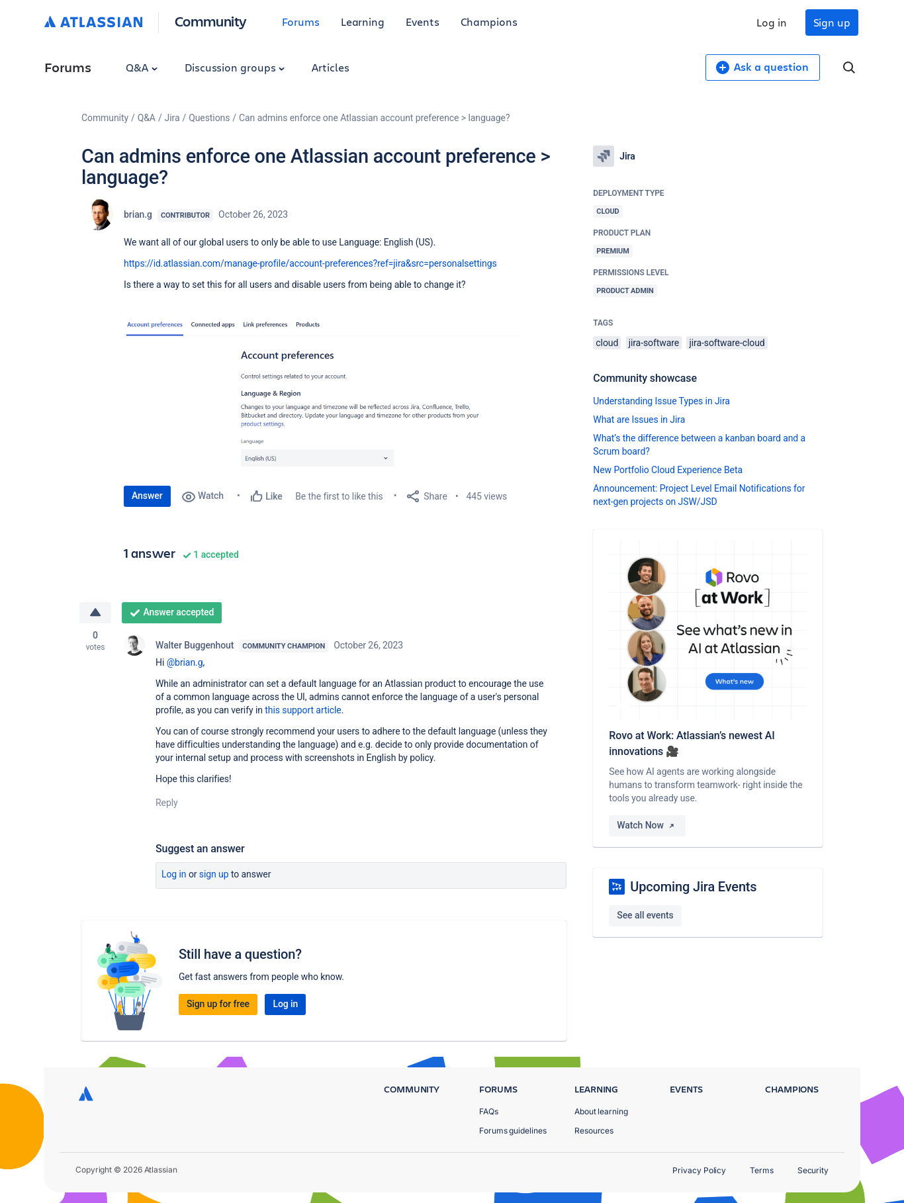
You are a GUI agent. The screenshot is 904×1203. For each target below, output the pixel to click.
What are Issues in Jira (639, 419)
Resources (593, 1131)
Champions (489, 21)
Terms (762, 1170)
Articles (330, 67)
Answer (147, 495)
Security (813, 1170)
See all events (645, 915)
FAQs (488, 1111)
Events (422, 21)
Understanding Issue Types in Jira (661, 401)
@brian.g (185, 662)
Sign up (831, 22)
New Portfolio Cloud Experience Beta (668, 470)
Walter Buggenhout (195, 645)
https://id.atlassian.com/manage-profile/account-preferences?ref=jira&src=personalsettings (310, 263)
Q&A (142, 67)
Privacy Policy (699, 1170)
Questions (209, 117)
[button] (322, 396)
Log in (771, 22)
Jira (172, 117)
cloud (607, 342)
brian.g (138, 214)
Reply (167, 802)
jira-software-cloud (726, 342)
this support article (303, 710)
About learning (601, 1111)
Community (211, 20)
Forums (301, 21)
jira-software (654, 342)
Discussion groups (235, 67)
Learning (362, 21)
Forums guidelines (513, 1131)
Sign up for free (218, 1004)
